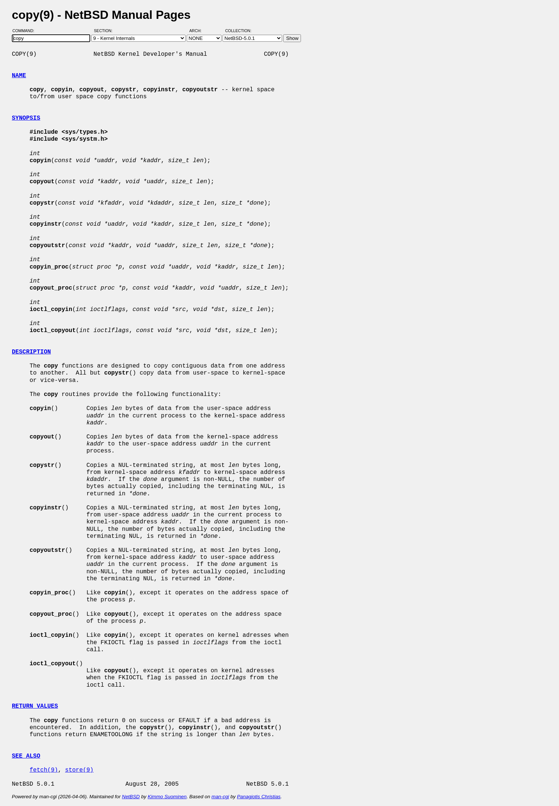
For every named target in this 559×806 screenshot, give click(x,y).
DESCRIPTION (31, 352)
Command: (26, 30)
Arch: (198, 30)
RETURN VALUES (35, 706)
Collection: (238, 30)
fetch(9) (44, 770)
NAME (19, 76)
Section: (105, 30)
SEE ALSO (26, 756)
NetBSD (131, 796)
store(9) (79, 770)
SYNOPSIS (26, 118)
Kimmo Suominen (167, 796)
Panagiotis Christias (259, 796)
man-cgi (220, 796)
